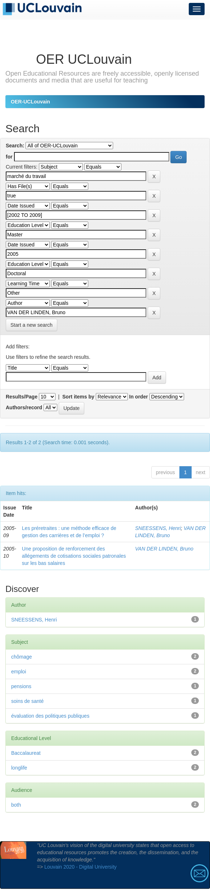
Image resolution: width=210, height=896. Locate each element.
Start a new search (31, 325)
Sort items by (78, 397)
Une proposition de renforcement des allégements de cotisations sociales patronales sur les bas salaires (74, 556)
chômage (21, 657)
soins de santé (27, 701)
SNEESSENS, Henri (158, 528)
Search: (15, 145)
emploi (18, 671)
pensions (21, 686)
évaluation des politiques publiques (50, 716)
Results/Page (21, 397)
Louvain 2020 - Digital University (80, 867)
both (16, 805)
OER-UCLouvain (30, 101)
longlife (19, 768)
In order (138, 397)
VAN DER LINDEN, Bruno (164, 549)
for (9, 157)
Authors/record (24, 407)
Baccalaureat (26, 753)
